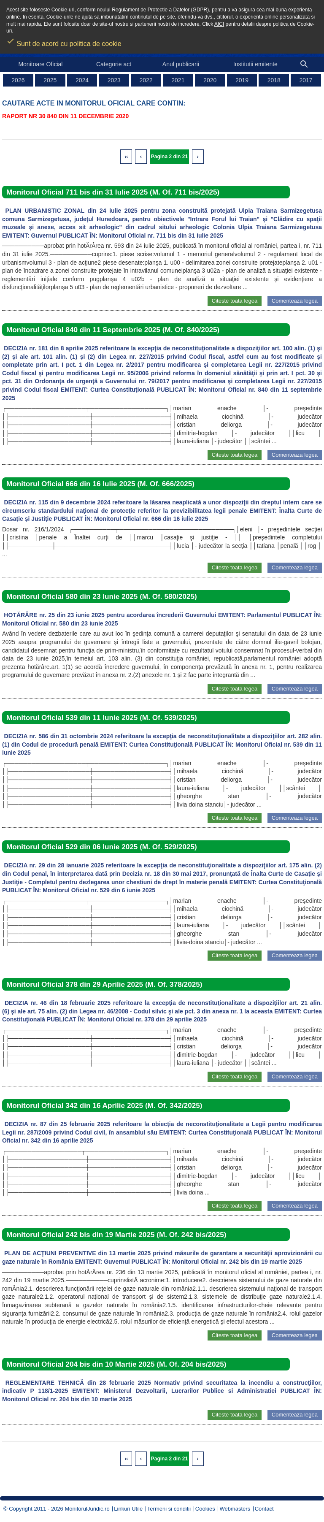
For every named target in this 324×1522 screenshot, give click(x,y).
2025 (50, 80)
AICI (219, 24)
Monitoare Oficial (40, 64)
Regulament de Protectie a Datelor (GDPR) (160, 10)
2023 (114, 80)
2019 (241, 80)
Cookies (205, 1509)
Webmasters (234, 1509)
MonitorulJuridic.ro (87, 1509)
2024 (82, 80)
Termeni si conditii (169, 1509)
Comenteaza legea (295, 301)
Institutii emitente (255, 64)
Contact (264, 1509)
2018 (274, 80)
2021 (177, 80)
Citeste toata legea (234, 301)
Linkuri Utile (128, 1509)
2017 (306, 80)
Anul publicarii (180, 64)
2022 (146, 80)
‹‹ (126, 157)
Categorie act (113, 64)
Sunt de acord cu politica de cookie (64, 41)
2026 (17, 80)
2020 (209, 80)
